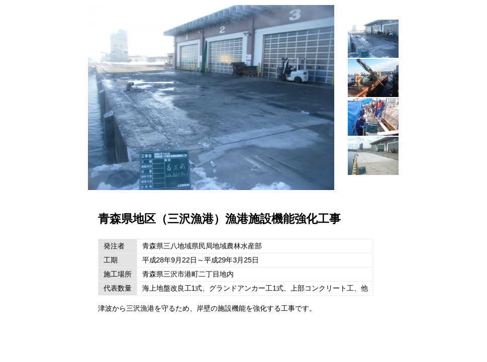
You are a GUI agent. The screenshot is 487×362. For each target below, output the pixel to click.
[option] (211, 97)
